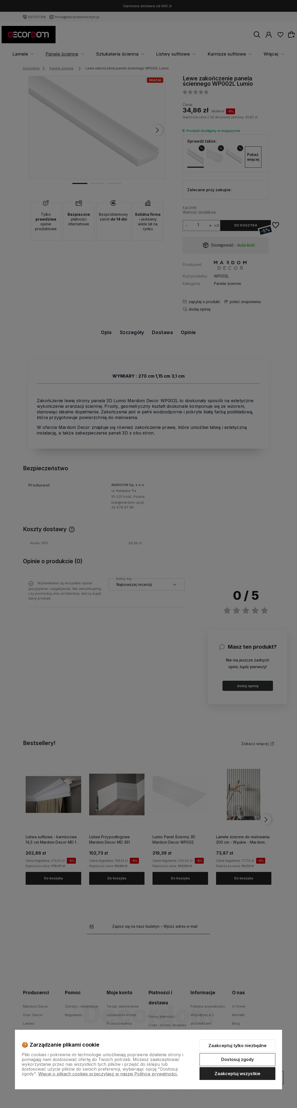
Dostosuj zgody (237, 1059)
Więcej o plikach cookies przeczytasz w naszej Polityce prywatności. (108, 1073)
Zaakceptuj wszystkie (237, 1073)
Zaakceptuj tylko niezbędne (237, 1045)
